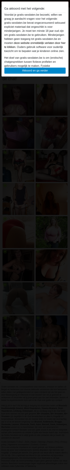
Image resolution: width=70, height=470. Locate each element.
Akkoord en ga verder (35, 70)
